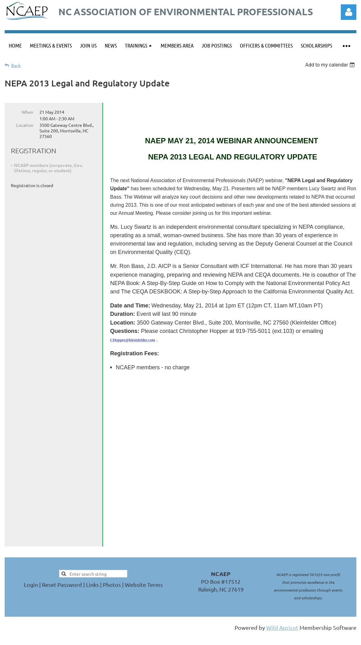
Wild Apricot (282, 610)
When (27, 112)
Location (24, 125)
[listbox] (330, 65)
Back (16, 65)
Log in (348, 12)
